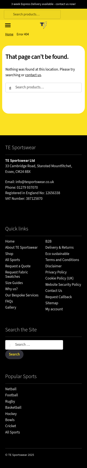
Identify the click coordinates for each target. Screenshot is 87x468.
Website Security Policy (63, 284)
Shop (9, 253)
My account (54, 309)
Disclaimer (53, 266)
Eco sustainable (57, 253)
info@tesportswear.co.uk (35, 182)
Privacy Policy (56, 272)
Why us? (11, 289)
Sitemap (51, 303)
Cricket (10, 426)
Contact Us (53, 290)
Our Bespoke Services (21, 295)
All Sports (12, 260)
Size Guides (14, 283)
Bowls (10, 420)
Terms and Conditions (62, 260)
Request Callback (58, 297)
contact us (33, 75)
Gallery (10, 307)
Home (9, 34)
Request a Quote (17, 266)
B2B (48, 241)
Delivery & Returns (59, 247)
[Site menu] (7, 25)
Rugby (10, 401)
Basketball (13, 407)
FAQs (9, 301)
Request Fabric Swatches (16, 274)
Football (11, 395)
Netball (10, 389)
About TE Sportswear (21, 247)
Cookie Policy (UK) (59, 278)
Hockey (11, 414)
